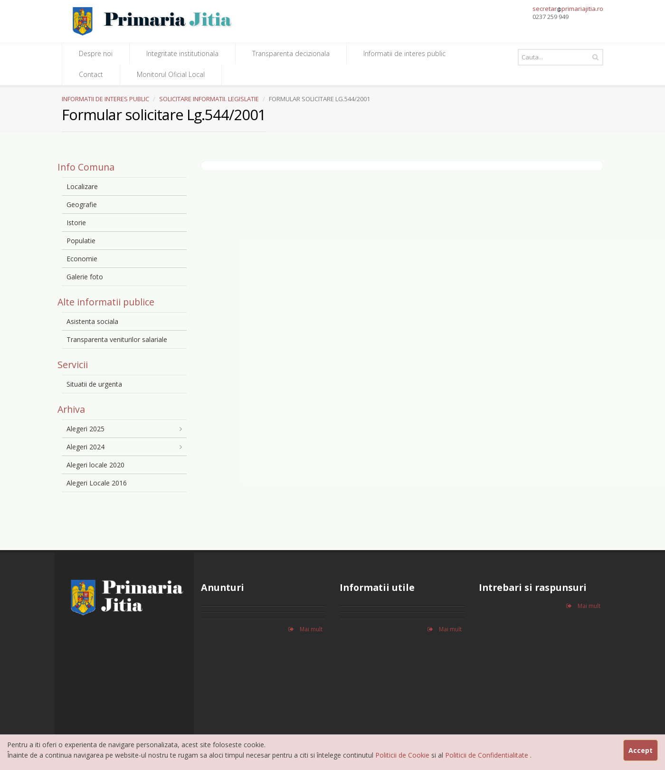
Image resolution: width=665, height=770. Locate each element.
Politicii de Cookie (403, 755)
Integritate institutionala (182, 53)
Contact (91, 74)
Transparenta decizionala (291, 53)
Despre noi (96, 53)
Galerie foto (84, 276)
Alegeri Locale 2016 (96, 482)
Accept (640, 750)
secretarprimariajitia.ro (567, 8)
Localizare (82, 186)
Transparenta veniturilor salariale (116, 339)
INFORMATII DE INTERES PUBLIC (105, 99)
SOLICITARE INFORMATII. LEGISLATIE (209, 99)
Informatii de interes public (404, 53)
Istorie (76, 222)
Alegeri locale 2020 (95, 464)
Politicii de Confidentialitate (487, 755)
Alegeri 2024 (85, 446)
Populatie (80, 240)
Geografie (81, 204)
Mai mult (305, 629)
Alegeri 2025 (85, 428)
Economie (81, 258)
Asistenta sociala (92, 321)
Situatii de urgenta (94, 384)
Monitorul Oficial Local (171, 74)
